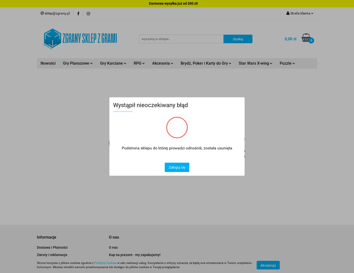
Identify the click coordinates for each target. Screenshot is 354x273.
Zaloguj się (177, 167)
